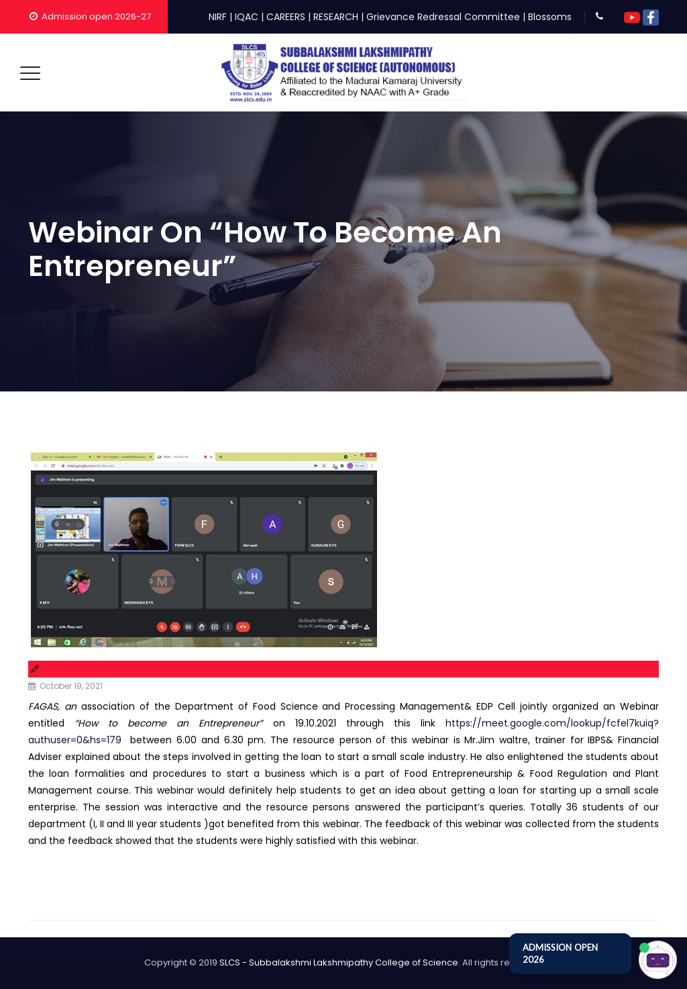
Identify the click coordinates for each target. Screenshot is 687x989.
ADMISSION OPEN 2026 (560, 953)
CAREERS (285, 16)
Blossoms (550, 16)
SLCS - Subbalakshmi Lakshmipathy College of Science (338, 962)
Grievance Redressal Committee (443, 16)
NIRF (218, 16)
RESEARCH (335, 16)
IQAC (246, 16)
